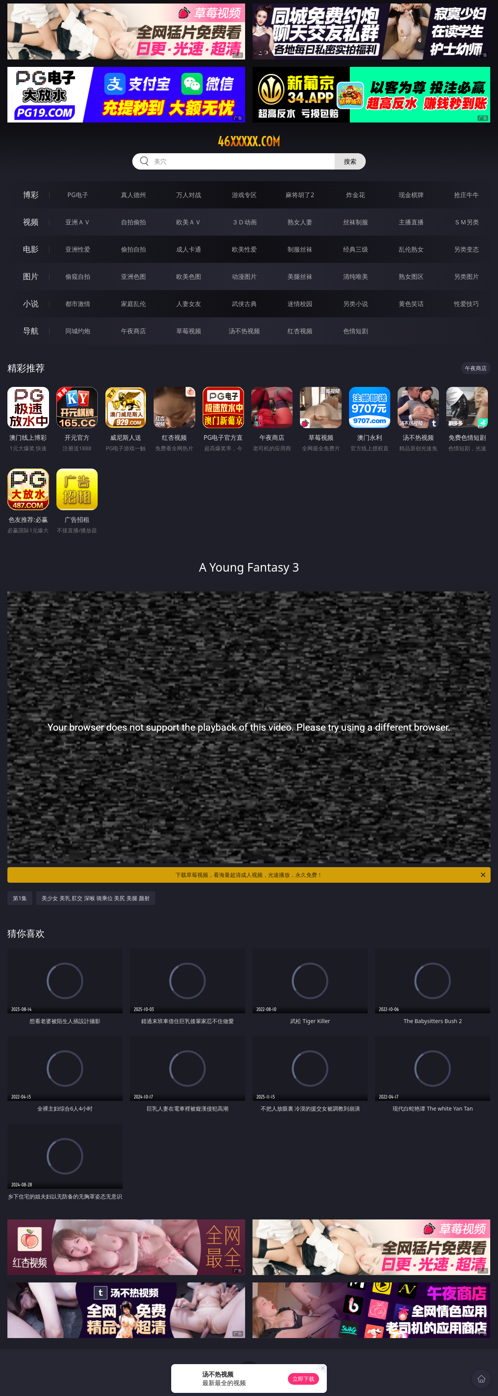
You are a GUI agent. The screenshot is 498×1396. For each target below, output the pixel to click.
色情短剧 (355, 331)
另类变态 (466, 249)
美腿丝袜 (300, 276)
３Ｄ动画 (244, 222)
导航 (31, 330)
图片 (31, 276)
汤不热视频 (244, 331)
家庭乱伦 (133, 303)
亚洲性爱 (77, 249)
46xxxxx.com (248, 141)
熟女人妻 (300, 222)
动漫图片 (244, 276)
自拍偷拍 (133, 222)
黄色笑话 (411, 303)
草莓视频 (188, 331)
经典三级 (355, 249)
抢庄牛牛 (466, 195)
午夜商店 (133, 331)
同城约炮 (77, 331)
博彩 (31, 194)
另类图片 (466, 276)
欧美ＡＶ (188, 222)
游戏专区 (244, 195)
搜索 (350, 161)
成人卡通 (188, 249)
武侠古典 (244, 303)
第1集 (20, 898)
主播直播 (411, 222)
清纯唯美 (355, 276)
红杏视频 (300, 331)
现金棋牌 (411, 195)
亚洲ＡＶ (77, 222)
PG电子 (77, 195)
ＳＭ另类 (466, 222)
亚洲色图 (133, 276)
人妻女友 (188, 303)
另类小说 (355, 303)
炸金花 (355, 195)
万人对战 (188, 195)
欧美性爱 (244, 249)
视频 (31, 222)
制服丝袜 (300, 249)
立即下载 (303, 1378)
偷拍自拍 (133, 249)
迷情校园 (300, 303)
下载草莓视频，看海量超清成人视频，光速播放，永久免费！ (331, 875)
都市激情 (77, 303)
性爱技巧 (466, 303)
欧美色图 (188, 276)
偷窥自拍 (77, 276)
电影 (31, 249)
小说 (31, 303)
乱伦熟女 (411, 249)
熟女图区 (411, 276)
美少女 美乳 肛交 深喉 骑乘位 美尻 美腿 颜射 (95, 898)
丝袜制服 (355, 222)
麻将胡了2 (300, 195)
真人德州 (133, 195)
